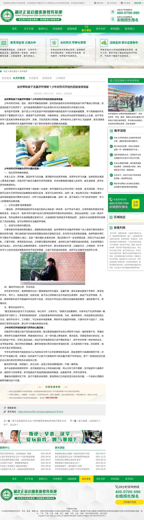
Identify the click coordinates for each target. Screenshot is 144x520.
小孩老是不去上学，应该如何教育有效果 (25, 469)
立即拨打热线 (129, 502)
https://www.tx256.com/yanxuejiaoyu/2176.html (40, 411)
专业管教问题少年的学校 (123, 256)
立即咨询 (135, 204)
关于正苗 (28, 479)
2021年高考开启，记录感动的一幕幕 (25, 453)
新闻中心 (43, 479)
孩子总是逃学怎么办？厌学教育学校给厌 (80, 456)
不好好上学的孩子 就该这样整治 (25, 466)
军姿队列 (134, 239)
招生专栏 (100, 479)
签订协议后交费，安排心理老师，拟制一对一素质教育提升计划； (127, 148)
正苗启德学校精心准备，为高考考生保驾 (25, 459)
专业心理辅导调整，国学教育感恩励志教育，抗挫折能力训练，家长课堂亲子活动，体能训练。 (127, 166)
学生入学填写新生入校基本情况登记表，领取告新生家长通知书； (127, 139)
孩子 (129, 236)
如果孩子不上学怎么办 (128, 259)
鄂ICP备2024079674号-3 (98, 516)
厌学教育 (23, 71)
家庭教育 (47, 78)
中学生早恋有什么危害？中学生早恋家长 (80, 469)
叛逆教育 (7, 78)
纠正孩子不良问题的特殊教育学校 (127, 268)
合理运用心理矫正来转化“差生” (80, 459)
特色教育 (57, 479)
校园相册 (72, 479)
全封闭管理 (125, 239)
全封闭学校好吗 (132, 262)
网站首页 (100, 3)
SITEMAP (113, 3)
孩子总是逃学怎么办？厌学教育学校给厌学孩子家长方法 (39, 421)
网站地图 (73, 516)
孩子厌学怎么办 (128, 250)
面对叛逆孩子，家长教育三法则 (80, 466)
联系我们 (129, 479)
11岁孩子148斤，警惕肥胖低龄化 (25, 463)
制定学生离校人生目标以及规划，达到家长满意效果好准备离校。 (127, 185)
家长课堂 (13, 71)
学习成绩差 (114, 245)
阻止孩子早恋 (124, 245)
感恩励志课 (122, 233)
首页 (5, 71)
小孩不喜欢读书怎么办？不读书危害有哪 (25, 456)
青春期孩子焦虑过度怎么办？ (80, 463)
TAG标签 (127, 3)
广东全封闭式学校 (134, 242)
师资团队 (115, 479)
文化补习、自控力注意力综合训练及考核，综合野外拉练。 (127, 176)
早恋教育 (33, 78)
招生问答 (137, 3)
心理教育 (60, 78)
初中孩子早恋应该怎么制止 (126, 247)
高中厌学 (113, 233)
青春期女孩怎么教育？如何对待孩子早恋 (80, 453)
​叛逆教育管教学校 (119, 236)
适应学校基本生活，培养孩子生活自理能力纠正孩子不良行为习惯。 (127, 156)
